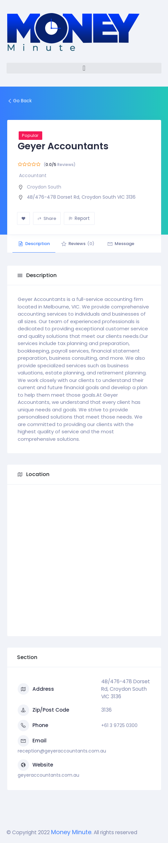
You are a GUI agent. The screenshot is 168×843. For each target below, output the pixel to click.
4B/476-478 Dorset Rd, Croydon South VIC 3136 (81, 197)
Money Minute (71, 832)
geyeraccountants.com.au (48, 775)
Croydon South (44, 187)
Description (35, 243)
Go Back (19, 100)
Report (79, 218)
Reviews (81, 243)
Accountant (33, 175)
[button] (84, 68)
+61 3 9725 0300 (119, 725)
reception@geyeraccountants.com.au (62, 751)
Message (126, 243)
